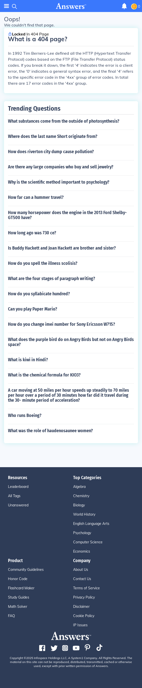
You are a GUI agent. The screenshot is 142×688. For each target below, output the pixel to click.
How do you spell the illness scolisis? (42, 263)
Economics (81, 551)
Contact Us (82, 579)
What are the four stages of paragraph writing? (51, 278)
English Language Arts (91, 523)
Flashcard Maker (21, 588)
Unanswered (18, 505)
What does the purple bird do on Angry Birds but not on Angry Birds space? (71, 342)
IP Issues (80, 625)
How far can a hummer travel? (36, 197)
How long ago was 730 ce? (32, 233)
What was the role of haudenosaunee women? (50, 430)
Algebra (79, 486)
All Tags (14, 496)
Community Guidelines (26, 569)
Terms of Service (86, 588)
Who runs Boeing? (24, 415)
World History (84, 514)
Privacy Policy (84, 597)
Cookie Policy (83, 616)
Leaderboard (18, 486)
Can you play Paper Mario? (32, 309)
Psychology (82, 533)
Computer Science (88, 542)
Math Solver (17, 606)
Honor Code (17, 579)
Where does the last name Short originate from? (52, 136)
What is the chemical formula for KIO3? (44, 375)
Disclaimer (81, 606)
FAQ (11, 616)
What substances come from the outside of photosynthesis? (63, 121)
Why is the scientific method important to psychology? (58, 182)
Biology (79, 505)
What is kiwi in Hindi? (28, 359)
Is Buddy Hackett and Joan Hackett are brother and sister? (62, 248)
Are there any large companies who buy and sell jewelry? (60, 167)
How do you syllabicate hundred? (39, 294)
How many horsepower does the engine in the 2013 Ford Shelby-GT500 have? (67, 215)
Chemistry (81, 496)
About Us (80, 569)
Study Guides (18, 597)
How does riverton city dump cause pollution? (51, 151)
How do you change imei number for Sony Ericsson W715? (61, 324)
